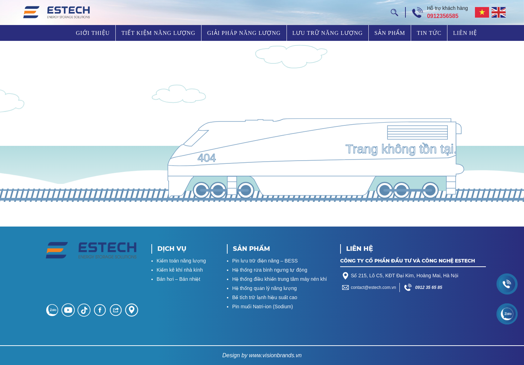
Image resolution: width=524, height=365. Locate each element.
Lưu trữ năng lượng (328, 33)
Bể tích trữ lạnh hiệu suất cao (264, 297)
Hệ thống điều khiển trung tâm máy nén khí (279, 279)
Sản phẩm (389, 33)
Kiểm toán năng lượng (181, 261)
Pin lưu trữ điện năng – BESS (265, 261)
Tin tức (429, 33)
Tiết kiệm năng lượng (158, 33)
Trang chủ (56, 33)
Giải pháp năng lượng (244, 33)
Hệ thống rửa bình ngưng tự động (269, 270)
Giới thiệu (93, 33)
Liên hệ (465, 33)
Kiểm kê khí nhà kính (180, 270)
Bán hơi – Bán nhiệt (178, 279)
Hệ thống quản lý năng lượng (264, 288)
